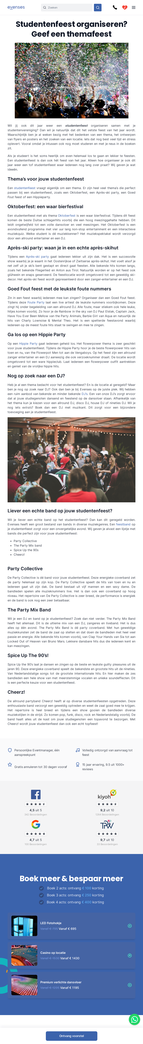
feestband (123, 524)
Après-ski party (37, 256)
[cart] (125, 7)
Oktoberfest (66, 215)
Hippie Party (28, 343)
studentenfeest (24, 188)
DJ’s (85, 394)
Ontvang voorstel (71, 1036)
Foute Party (36, 302)
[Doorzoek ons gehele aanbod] (98, 7)
